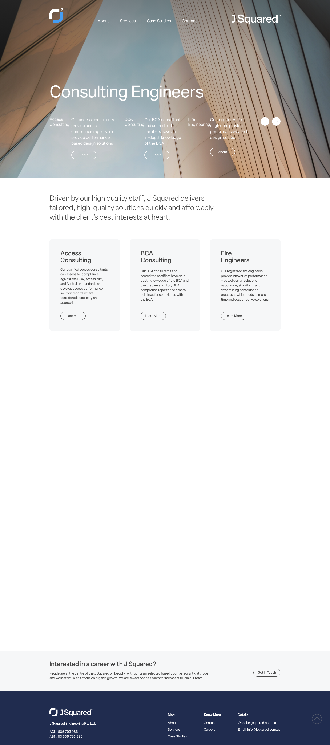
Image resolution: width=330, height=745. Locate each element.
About (103, 21)
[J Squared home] (71, 712)
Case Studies (159, 21)
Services (128, 21)
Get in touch (267, 673)
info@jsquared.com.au (264, 730)
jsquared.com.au (263, 723)
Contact (189, 21)
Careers (210, 730)
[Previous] (265, 121)
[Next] (276, 121)
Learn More (73, 316)
